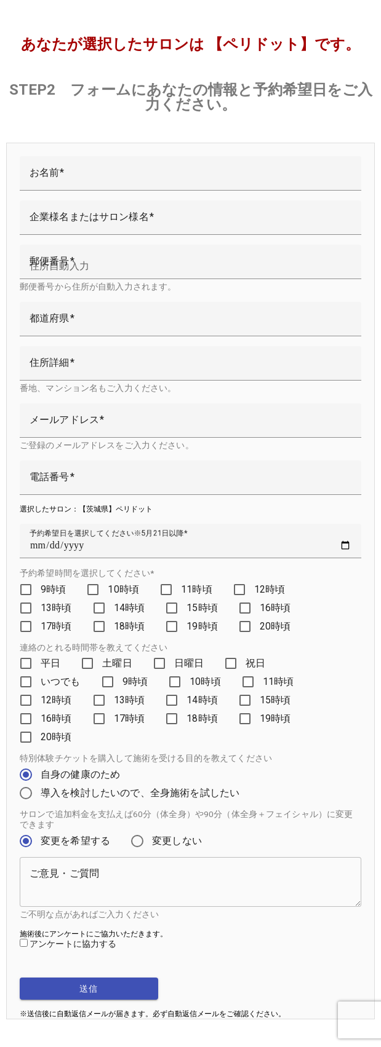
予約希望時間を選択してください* (87, 573)
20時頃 (275, 626)
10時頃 (123, 589)
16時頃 (275, 608)
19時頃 (202, 626)
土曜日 (117, 663)
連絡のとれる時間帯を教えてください (93, 647)
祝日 (255, 663)
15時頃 (202, 608)
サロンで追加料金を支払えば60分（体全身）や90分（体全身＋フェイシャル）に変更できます (186, 819)
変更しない (177, 841)
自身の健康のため (80, 774)
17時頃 (56, 626)
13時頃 (56, 608)
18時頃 (129, 626)
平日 (50, 663)
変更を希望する (75, 841)
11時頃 (196, 589)
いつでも (61, 681)
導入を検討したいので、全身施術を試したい (140, 793)
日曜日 (189, 663)
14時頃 (129, 608)
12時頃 (270, 589)
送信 (88, 989)
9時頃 (53, 589)
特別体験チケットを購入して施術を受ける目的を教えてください (146, 758)
